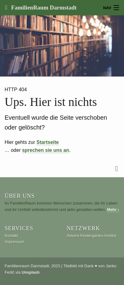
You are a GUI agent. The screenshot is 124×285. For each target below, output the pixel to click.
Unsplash (31, 272)
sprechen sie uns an (45, 150)
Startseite (47, 142)
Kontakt (11, 235)
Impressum (14, 241)
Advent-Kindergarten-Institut (91, 235)
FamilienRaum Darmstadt (43, 7)
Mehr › (113, 209)
